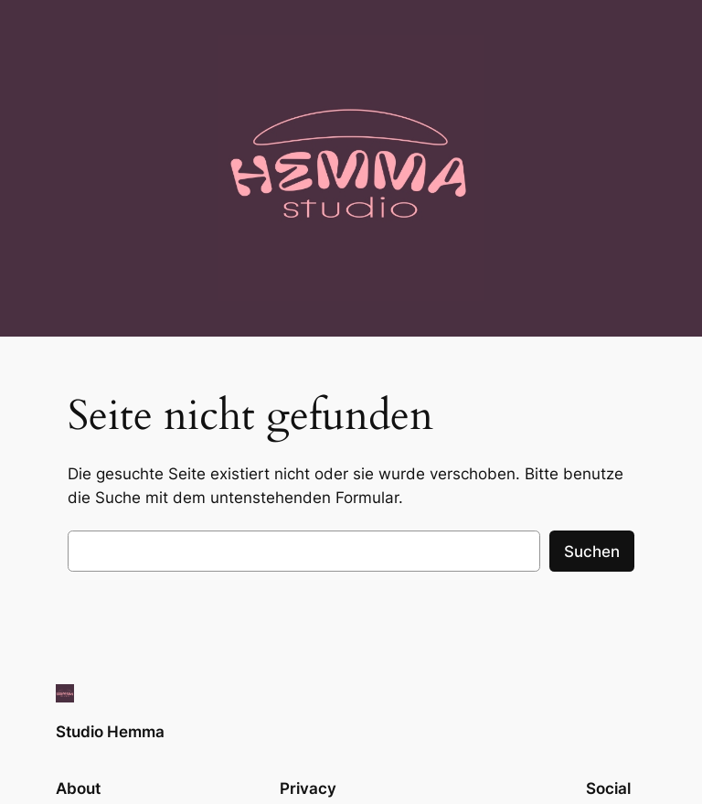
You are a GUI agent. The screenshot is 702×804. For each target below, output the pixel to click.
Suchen (592, 551)
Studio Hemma (110, 732)
